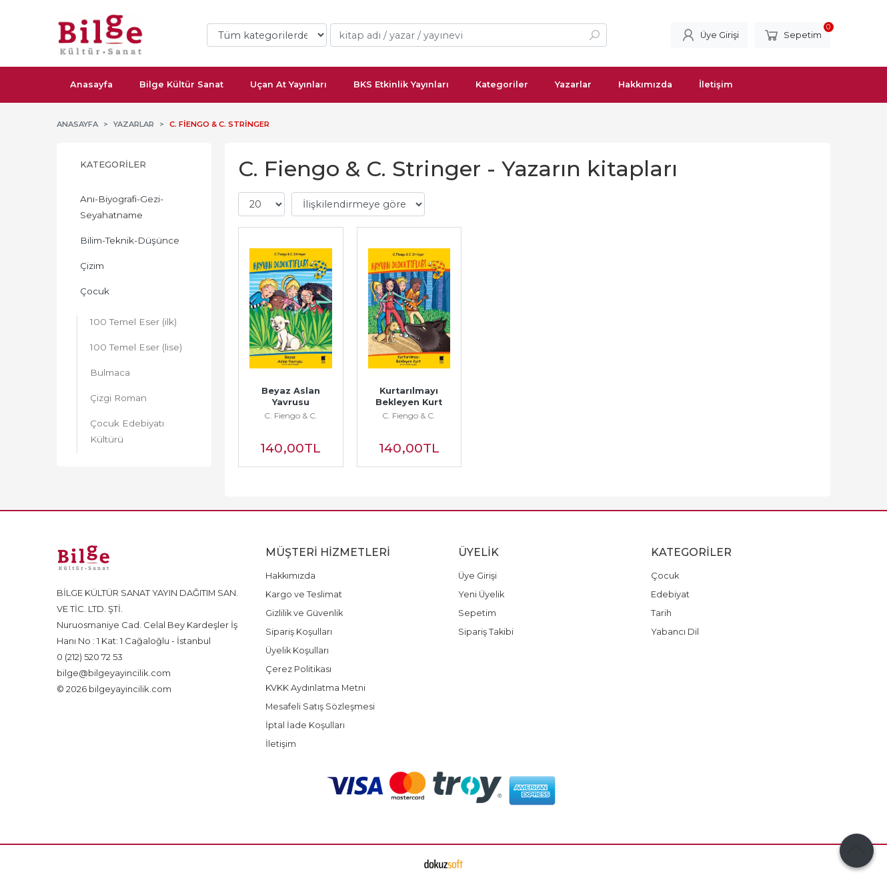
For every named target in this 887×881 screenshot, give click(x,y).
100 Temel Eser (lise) (136, 347)
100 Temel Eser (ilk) (133, 321)
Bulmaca (110, 372)
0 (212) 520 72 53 (90, 656)
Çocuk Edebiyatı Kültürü (127, 431)
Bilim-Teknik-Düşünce (129, 240)
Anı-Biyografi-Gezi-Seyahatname (121, 207)
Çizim (92, 265)
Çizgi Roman (118, 397)
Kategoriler (113, 165)
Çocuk (94, 291)
